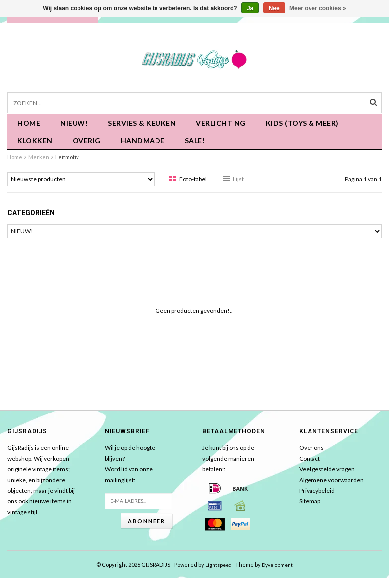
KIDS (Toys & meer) (302, 123)
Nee (274, 8)
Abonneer (146, 521)
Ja (250, 8)
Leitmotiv (67, 157)
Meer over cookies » (317, 8)
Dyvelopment (277, 565)
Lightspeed (218, 565)
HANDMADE (143, 140)
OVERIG (87, 140)
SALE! (195, 140)
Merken (38, 157)
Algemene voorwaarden (331, 480)
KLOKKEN (35, 140)
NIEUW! (74, 123)
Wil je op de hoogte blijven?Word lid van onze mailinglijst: (130, 464)
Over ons (311, 447)
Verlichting (221, 123)
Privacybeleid (317, 490)
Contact (309, 458)
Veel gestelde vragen (327, 469)
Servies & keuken (142, 123)
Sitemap (309, 501)
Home (28, 123)
